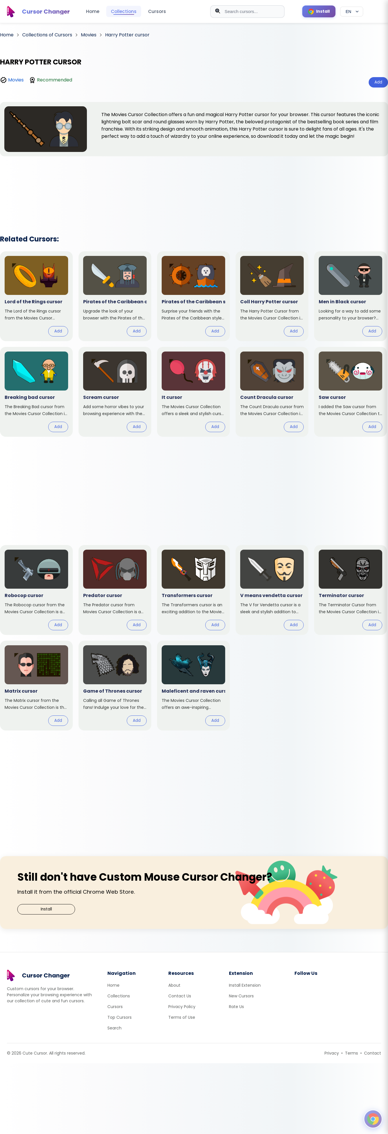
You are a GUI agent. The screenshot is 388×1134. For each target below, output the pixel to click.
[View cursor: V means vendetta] (272, 590)
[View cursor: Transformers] (193, 590)
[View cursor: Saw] (350, 392)
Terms (351, 1053)
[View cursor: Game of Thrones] (115, 685)
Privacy (331, 1053)
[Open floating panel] (373, 1119)
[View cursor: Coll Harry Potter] (272, 296)
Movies (16, 80)
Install (46, 909)
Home (92, 11)
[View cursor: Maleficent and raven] (193, 685)
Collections (124, 11)
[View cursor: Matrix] (36, 685)
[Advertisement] (194, 188)
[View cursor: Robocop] (36, 590)
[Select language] (351, 11)
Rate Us (236, 1007)
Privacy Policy (181, 1007)
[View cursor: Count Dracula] (272, 392)
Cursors (157, 11)
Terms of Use (181, 1017)
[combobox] (247, 11)
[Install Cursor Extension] (318, 11)
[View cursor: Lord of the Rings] (36, 296)
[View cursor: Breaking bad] (36, 392)
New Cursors (241, 996)
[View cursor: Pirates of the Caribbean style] (193, 296)
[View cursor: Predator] (115, 590)
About (174, 985)
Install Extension (245, 985)
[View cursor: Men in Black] (350, 296)
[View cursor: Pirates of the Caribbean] (115, 296)
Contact (372, 1053)
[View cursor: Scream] (115, 392)
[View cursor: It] (193, 392)
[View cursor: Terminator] (350, 590)
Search (114, 1028)
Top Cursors (119, 1017)
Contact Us (179, 996)
